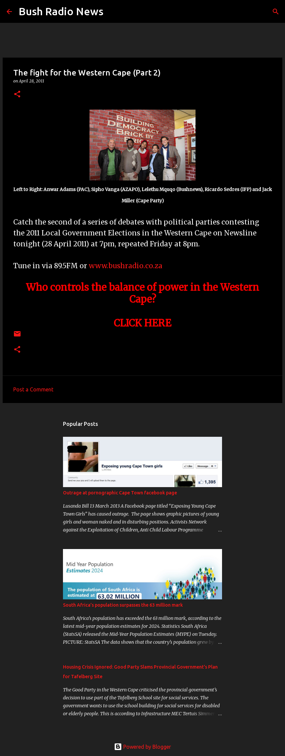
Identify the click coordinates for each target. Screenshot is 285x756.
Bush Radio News (61, 11)
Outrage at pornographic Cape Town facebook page (120, 492)
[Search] (113, 12)
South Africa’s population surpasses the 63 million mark (123, 605)
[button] (17, 94)
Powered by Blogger (142, 747)
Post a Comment (33, 389)
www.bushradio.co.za (125, 266)
